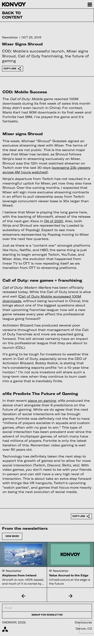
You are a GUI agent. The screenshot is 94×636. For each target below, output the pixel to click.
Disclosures (83, 622)
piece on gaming (42, 400)
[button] (23, 596)
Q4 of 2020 (53, 221)
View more (12, 536)
